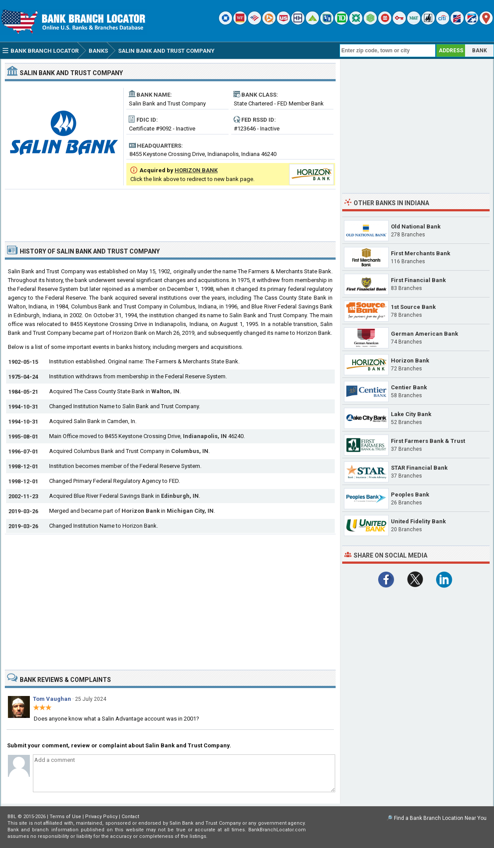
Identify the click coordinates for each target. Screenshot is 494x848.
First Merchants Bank (420, 253)
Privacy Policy (101, 816)
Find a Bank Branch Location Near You (440, 818)
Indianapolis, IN (205, 436)
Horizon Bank (141, 510)
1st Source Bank (413, 307)
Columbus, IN (189, 451)
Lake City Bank (411, 414)
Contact (130, 816)
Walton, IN (165, 391)
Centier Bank (409, 387)
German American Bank (424, 333)
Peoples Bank (410, 494)
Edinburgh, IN (180, 496)
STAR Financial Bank (419, 467)
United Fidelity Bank (418, 521)
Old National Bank (415, 226)
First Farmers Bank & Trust (428, 441)
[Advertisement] (170, 212)
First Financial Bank (418, 280)
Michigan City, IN (190, 510)
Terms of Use (65, 816)
